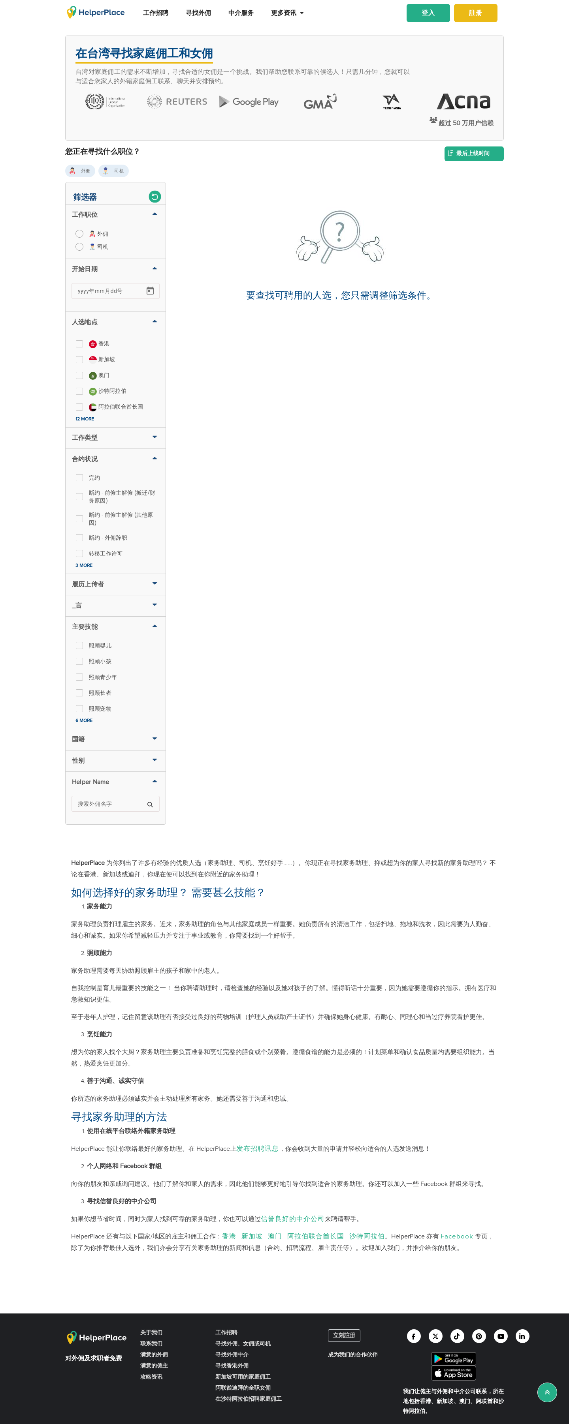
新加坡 (252, 1236)
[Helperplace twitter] (436, 1336)
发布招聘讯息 (257, 1149)
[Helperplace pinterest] (479, 1336)
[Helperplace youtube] (501, 1336)
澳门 (275, 1236)
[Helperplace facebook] (414, 1336)
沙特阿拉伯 (367, 1236)
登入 (428, 13)
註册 (475, 13)
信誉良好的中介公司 (293, 1219)
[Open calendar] (150, 290)
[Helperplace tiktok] (457, 1336)
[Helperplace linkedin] (522, 1336)
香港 (229, 1236)
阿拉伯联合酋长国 (315, 1236)
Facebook (457, 1236)
